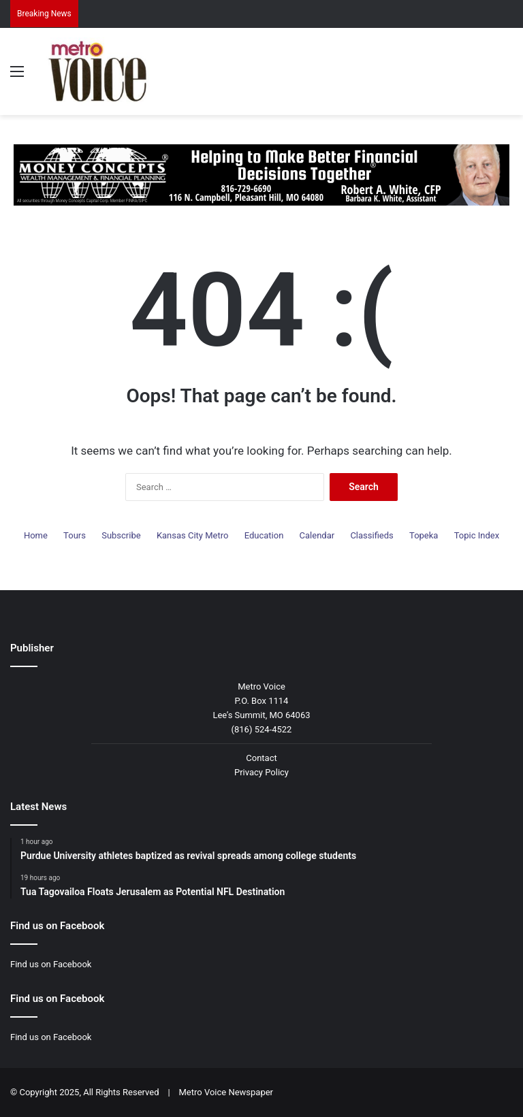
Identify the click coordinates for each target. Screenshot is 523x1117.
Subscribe (120, 535)
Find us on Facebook (50, 964)
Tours (74, 535)
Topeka (423, 535)
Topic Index (476, 535)
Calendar (317, 535)
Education (264, 535)
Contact (261, 758)
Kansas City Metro (193, 535)
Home (36, 535)
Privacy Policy (261, 772)
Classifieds (371, 535)
